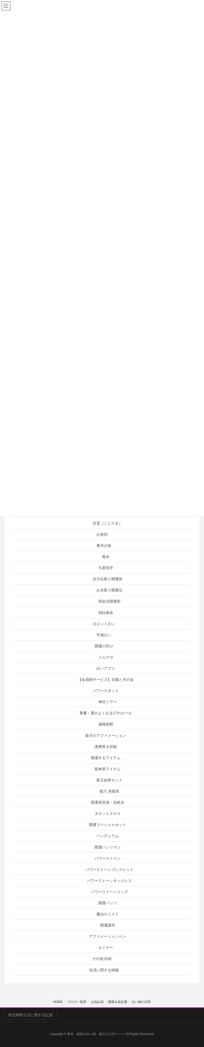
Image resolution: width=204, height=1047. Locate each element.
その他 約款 (102, 959)
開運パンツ (107, 903)
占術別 (102, 534)
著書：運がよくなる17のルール (105, 713)
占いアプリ (105, 668)
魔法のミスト (107, 914)
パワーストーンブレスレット (109, 869)
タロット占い (104, 624)
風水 (105, 557)
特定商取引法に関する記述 (30, 1015)
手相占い (103, 635)
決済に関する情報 (104, 970)
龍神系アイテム (108, 769)
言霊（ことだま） (107, 523)
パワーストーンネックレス (109, 881)
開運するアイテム (106, 758)
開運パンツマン (108, 847)
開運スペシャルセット (107, 825)
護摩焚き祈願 (106, 747)
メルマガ (105, 657)
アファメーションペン (107, 936)
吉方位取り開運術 (107, 579)
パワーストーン (108, 858)
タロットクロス (108, 813)
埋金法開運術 (109, 601)
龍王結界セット (109, 780)
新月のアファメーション (105, 735)
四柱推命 (105, 613)
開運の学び (104, 646)
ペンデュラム (107, 836)
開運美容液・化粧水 (107, 802)
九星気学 (105, 568)
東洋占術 (103, 545)
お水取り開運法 (109, 590)
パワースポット (106, 691)
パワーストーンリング (109, 892)
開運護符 (107, 925)
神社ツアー (107, 702)
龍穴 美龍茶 (109, 791)
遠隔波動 (105, 724)
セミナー (105, 947)
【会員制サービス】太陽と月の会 (106, 679)
